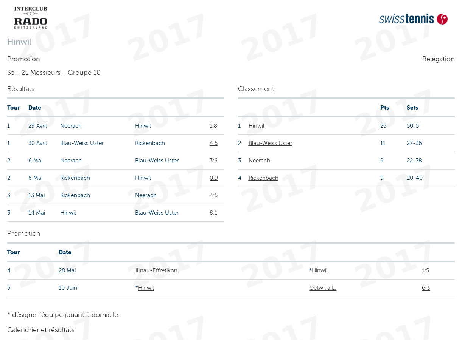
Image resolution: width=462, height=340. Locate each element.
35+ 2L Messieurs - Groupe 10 (54, 72)
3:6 (214, 161)
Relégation (438, 59)
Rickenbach (263, 178)
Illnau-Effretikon (156, 270)
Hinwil (256, 126)
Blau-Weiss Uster (270, 143)
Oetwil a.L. (322, 288)
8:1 (213, 213)
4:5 (214, 143)
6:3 (426, 288)
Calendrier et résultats (41, 330)
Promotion (23, 59)
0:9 (214, 178)
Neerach (259, 161)
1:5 (425, 270)
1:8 (213, 126)
